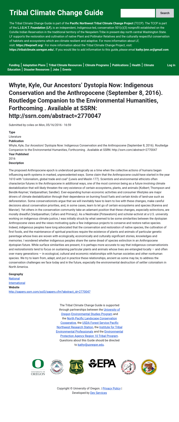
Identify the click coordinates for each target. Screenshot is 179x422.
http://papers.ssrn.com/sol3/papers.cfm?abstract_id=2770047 (50, 291)
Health (136, 65)
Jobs (56, 69)
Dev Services (98, 393)
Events (66, 69)
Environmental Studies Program (91, 314)
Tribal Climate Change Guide (56, 12)
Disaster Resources (36, 69)
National (14, 278)
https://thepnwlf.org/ (29, 45)
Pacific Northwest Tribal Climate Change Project (101, 23)
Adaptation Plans (34, 65)
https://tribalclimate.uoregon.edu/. (32, 49)
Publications (120, 65)
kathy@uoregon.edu (91, 344)
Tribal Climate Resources (65, 65)
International (17, 283)
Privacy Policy (112, 388)
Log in (171, 65)
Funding (14, 65)
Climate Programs (97, 65)
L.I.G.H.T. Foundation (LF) (34, 27)
